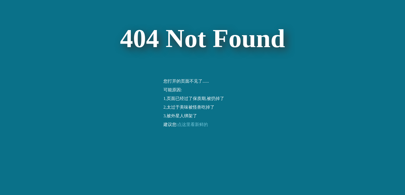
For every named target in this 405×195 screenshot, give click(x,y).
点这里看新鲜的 (193, 124)
